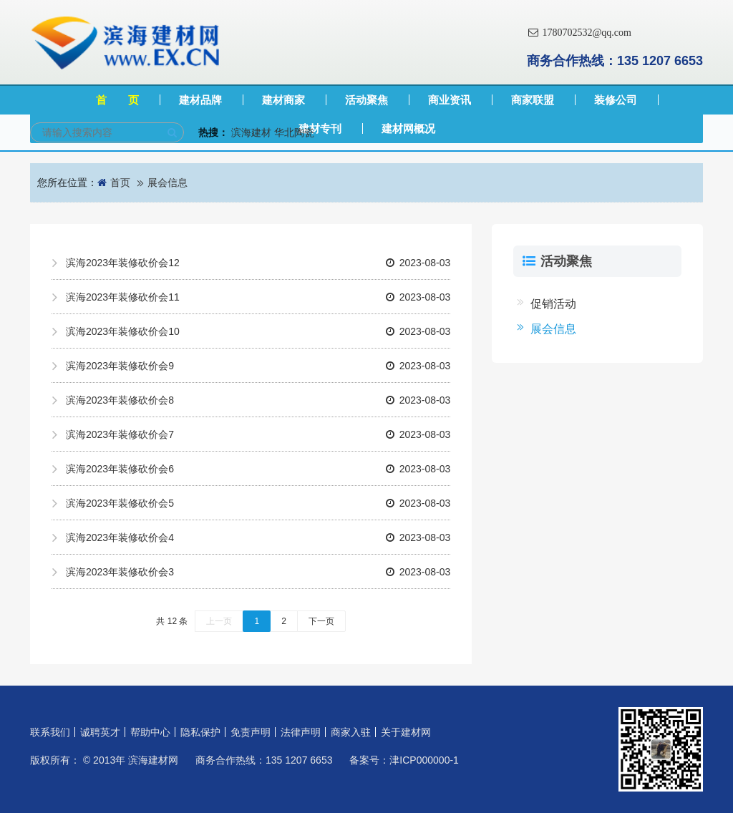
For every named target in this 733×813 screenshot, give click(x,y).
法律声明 (301, 732)
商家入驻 (351, 732)
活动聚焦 (366, 100)
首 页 (117, 100)
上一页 (219, 621)
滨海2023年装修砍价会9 (258, 366)
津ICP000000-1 (424, 760)
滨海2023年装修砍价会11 (258, 297)
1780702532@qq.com (579, 32)
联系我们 (50, 732)
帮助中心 (150, 732)
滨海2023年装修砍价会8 (258, 400)
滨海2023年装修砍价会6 (258, 469)
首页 (120, 182)
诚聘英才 (100, 732)
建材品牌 (200, 100)
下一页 (321, 621)
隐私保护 (200, 732)
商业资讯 (449, 100)
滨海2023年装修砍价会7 (258, 434)
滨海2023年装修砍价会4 (258, 537)
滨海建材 (251, 132)
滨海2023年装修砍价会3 (258, 572)
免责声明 (250, 732)
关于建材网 (406, 732)
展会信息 (167, 182)
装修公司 (615, 100)
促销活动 (553, 304)
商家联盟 (532, 100)
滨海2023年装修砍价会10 (258, 331)
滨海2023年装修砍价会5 (258, 503)
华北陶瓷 (294, 132)
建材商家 (283, 100)
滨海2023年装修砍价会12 (258, 262)
